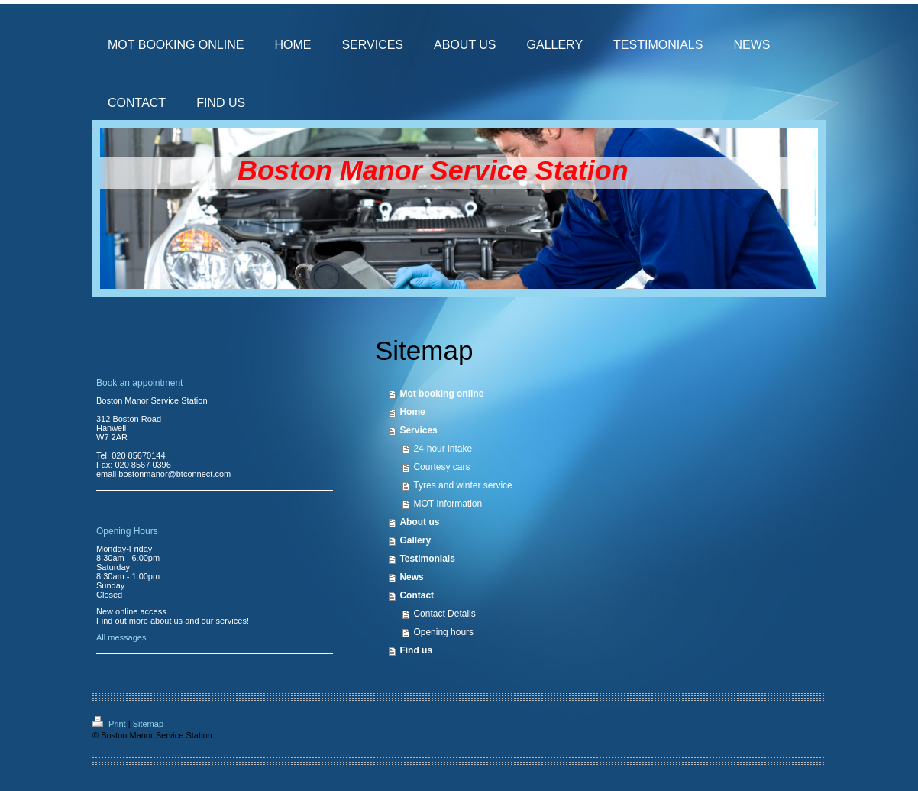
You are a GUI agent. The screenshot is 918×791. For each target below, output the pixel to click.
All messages (121, 637)
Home (412, 412)
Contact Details (444, 613)
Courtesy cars (441, 467)
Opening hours (443, 632)
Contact (416, 595)
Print (110, 723)
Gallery (415, 540)
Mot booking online (441, 393)
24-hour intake (442, 448)
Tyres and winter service (462, 485)
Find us (415, 650)
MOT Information (447, 503)
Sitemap (148, 723)
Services (418, 430)
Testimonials (426, 558)
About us (419, 522)
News (411, 577)
